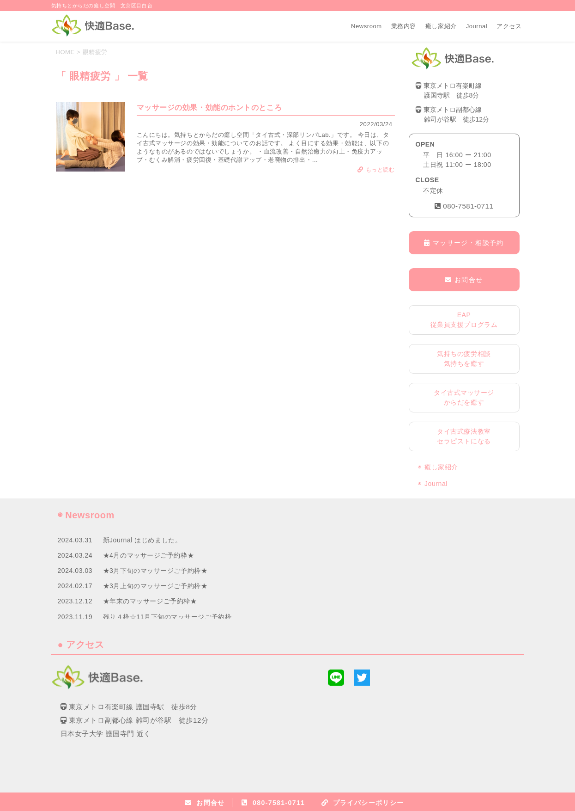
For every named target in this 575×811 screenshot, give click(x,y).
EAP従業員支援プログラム (464, 319)
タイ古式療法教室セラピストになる (463, 436)
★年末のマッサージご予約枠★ (150, 601)
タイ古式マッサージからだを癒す (464, 397)
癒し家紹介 (441, 26)
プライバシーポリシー (368, 802)
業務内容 (403, 26)
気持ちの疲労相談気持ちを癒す (463, 358)
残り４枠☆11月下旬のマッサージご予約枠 (167, 617)
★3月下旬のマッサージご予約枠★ (155, 570)
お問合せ (464, 279)
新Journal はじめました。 (142, 540)
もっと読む (375, 169)
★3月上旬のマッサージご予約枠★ (155, 586)
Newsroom (366, 26)
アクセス (508, 26)
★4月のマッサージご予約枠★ (148, 555)
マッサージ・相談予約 (463, 242)
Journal (477, 26)
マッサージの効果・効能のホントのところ (209, 107)
